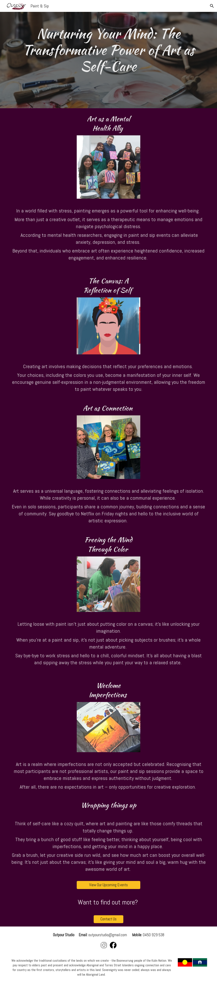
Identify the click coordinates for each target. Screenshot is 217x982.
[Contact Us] (108, 919)
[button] (212, 6)
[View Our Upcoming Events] (108, 884)
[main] (108, 60)
